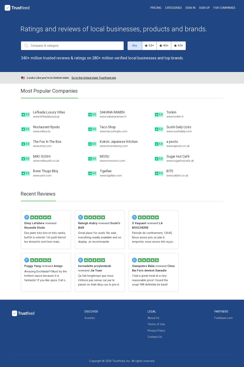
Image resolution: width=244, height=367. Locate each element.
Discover (91, 311)
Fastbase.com (223, 318)
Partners (221, 311)
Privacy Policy (156, 330)
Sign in (190, 8)
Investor (90, 318)
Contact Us (155, 337)
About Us (153, 318)
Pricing (155, 8)
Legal (152, 311)
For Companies (224, 8)
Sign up (204, 8)
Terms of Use (156, 324)
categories (173, 8)
